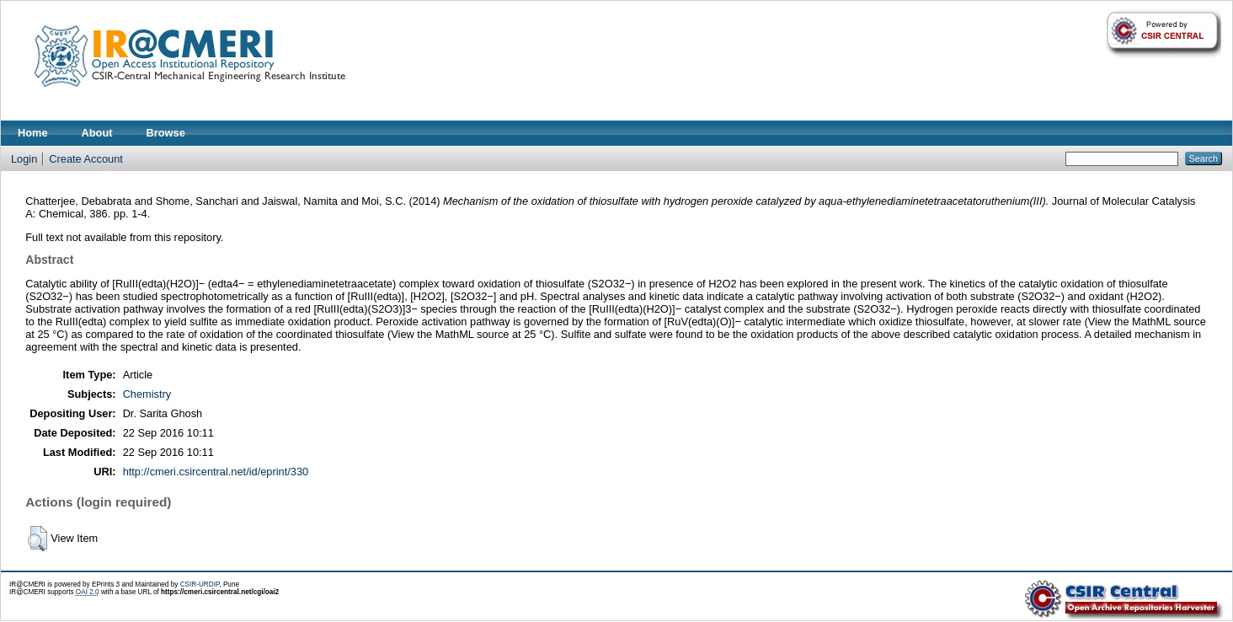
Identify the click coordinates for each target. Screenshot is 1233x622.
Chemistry (147, 394)
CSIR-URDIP (200, 584)
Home (33, 132)
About (97, 132)
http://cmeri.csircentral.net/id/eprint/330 (216, 471)
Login (24, 159)
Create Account (86, 159)
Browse (166, 132)
